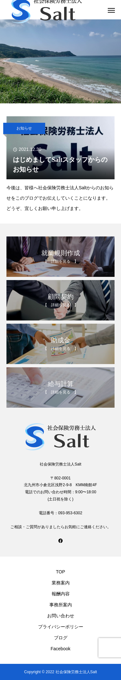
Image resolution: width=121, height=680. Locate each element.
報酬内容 (61, 593)
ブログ (60, 637)
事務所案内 (60, 604)
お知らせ (24, 128)
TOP (60, 571)
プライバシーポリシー (60, 626)
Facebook (60, 648)
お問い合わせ (60, 615)
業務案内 (61, 582)
